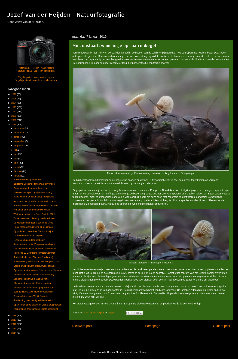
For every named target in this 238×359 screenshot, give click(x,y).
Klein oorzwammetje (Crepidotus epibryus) (34, 244)
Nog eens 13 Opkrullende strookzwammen (34, 253)
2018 (14, 315)
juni (16, 154)
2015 (14, 328)
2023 (14, 107)
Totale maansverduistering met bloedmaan (34, 218)
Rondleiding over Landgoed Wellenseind (33, 300)
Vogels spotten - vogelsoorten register (36, 77)
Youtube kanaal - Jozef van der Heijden (36, 71)
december (19, 128)
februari (18, 171)
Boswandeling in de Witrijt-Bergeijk (30, 296)
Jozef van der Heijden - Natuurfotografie (66, 14)
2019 (14, 124)
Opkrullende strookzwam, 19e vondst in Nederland (38, 270)
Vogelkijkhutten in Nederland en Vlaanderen (36, 80)
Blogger (143, 352)
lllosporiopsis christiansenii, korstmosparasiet (35, 309)
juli (15, 150)
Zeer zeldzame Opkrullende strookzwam (33, 292)
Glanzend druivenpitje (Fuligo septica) (32, 283)
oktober (18, 137)
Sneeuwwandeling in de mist (27, 179)
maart (17, 167)
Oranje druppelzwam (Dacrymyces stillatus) (34, 266)
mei (16, 158)
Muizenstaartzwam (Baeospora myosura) (33, 274)
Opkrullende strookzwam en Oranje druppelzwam (37, 305)
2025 (14, 98)
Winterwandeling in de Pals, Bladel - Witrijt (34, 214)
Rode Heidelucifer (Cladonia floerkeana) (33, 257)
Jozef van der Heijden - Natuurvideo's (36, 68)
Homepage (152, 326)
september (19, 141)
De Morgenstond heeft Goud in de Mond (33, 223)
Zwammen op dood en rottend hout (30, 188)
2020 (14, 120)
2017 (14, 320)
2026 (14, 94)
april (16, 163)
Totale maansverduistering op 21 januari (33, 227)
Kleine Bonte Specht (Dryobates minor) (32, 192)
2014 (14, 333)
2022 (14, 111)
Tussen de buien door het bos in (29, 240)
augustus (19, 145)
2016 (14, 324)
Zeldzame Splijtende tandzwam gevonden (34, 184)
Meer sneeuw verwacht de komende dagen (34, 201)
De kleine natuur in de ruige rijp (28, 235)
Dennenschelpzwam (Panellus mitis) (31, 279)
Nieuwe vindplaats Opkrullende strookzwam (34, 248)
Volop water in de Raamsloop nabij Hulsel (33, 197)
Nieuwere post (82, 326)
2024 (14, 103)
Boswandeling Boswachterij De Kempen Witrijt (36, 261)
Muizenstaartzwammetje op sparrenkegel (33, 287)
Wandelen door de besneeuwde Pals (31, 210)
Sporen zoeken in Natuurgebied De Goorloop (35, 205)
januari (17, 176)
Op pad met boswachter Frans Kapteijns (33, 231)
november (19, 132)
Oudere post (221, 326)
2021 (14, 116)
